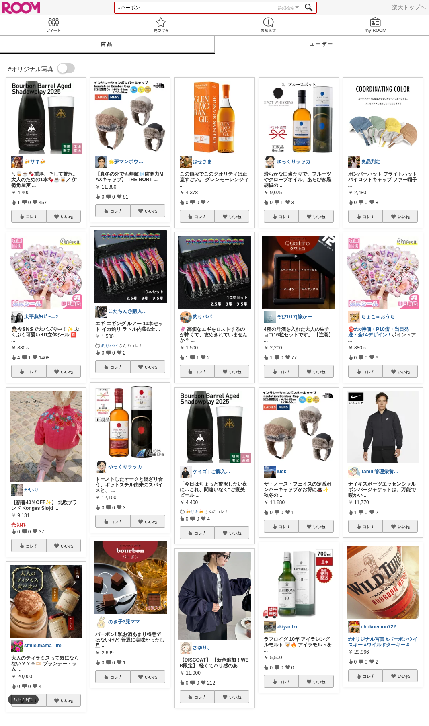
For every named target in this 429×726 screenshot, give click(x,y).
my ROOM (375, 25)
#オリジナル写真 (366, 639)
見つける (161, 25)
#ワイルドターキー (384, 645)
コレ (32, 217)
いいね (67, 217)
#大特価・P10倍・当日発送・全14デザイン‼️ (378, 332)
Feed (53, 25)
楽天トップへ (409, 7)
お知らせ (268, 25)
